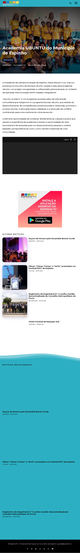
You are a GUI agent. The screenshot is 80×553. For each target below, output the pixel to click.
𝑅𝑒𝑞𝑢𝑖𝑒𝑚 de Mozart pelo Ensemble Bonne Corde (52, 238)
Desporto (32, 241)
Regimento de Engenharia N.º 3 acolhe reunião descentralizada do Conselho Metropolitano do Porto (52, 296)
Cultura (32, 271)
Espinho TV (21, 65)
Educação (8, 60)
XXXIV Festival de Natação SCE (44, 321)
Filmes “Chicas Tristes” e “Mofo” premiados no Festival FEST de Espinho (52, 267)
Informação (33, 300)
